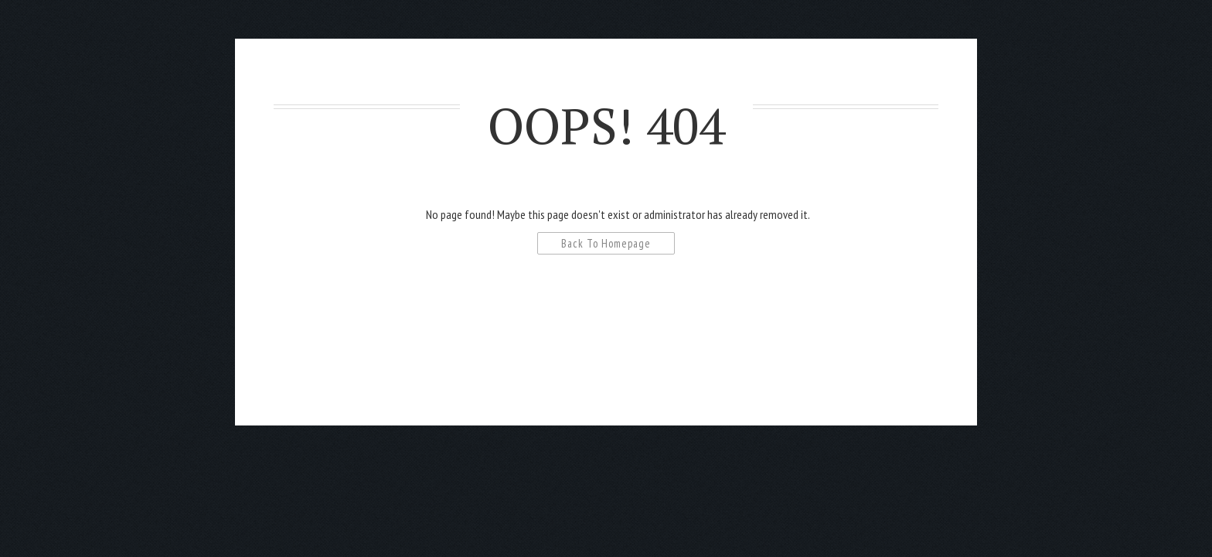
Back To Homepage (606, 243)
